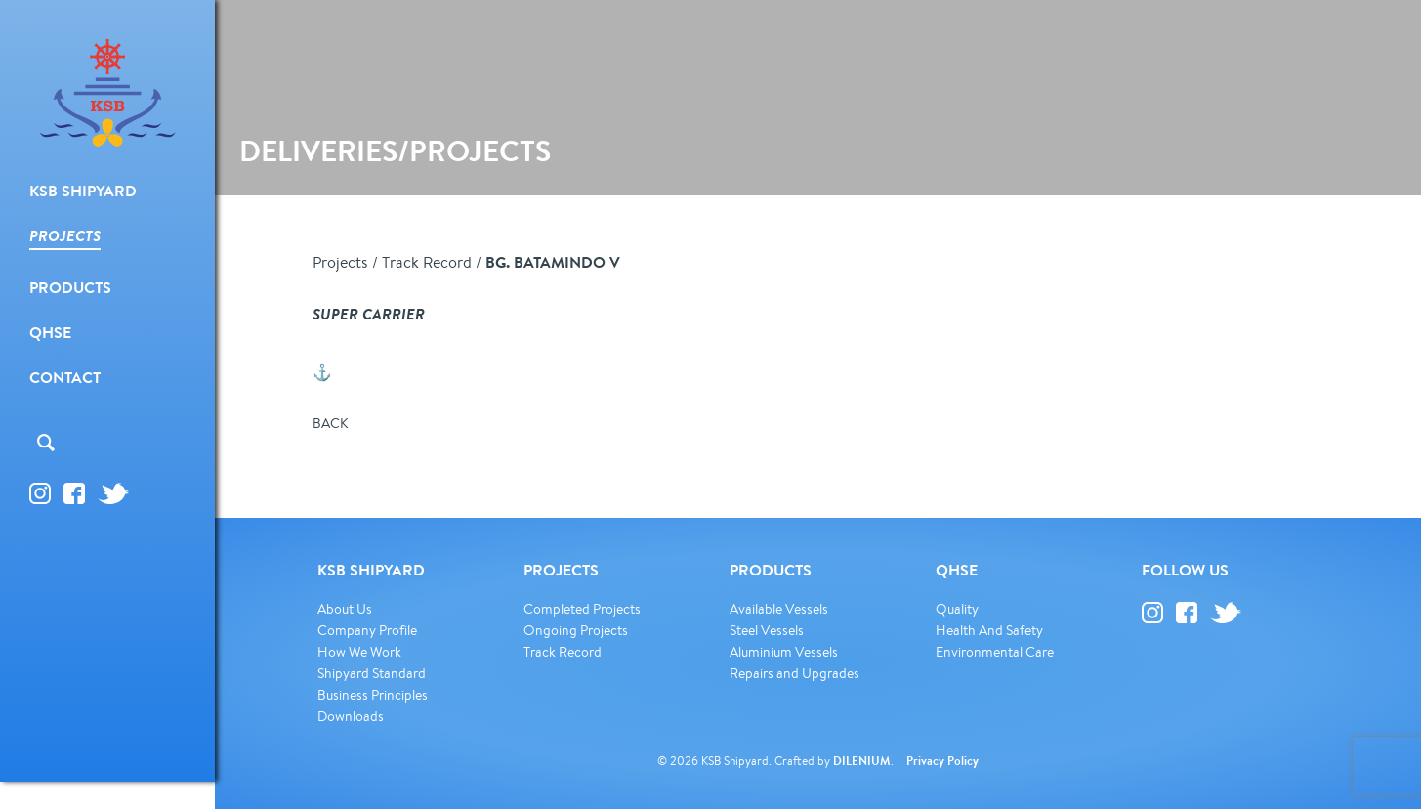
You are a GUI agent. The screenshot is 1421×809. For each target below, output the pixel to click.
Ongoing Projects (575, 630)
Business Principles (372, 695)
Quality (957, 609)
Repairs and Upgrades (794, 673)
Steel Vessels (767, 630)
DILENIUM (862, 760)
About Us (344, 609)
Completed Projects (582, 609)
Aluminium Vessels (784, 652)
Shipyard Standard (371, 673)
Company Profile (367, 630)
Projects (340, 262)
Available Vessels (779, 609)
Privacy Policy (942, 760)
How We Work (359, 652)
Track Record (427, 262)
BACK (330, 423)
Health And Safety (989, 630)
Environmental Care (995, 652)
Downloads (350, 716)
